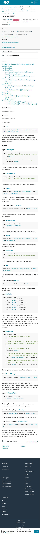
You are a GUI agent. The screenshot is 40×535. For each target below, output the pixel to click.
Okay (36, 531)
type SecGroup (6, 94)
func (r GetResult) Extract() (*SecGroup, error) (18, 90)
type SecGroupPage (8, 100)
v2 (27, 11)
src (18, 9)
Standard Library (6, 481)
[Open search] (32, 2)
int (13, 304)
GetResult (9, 250)
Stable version (21, 34)
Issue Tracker (28, 486)
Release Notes (29, 489)
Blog (26, 483)
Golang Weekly (6, 514)
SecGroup (30, 209)
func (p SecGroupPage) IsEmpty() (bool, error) (18, 102)
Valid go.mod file (8, 31)
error (33, 284)
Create (8, 188)
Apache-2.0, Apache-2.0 (13, 22)
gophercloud (5, 11)
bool (27, 413)
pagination (11, 131)
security (4, 13)
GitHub (4, 503)
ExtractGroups (11, 374)
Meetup (4, 511)
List (7, 126)
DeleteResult (10, 220)
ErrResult (17, 225)
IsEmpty (21, 410)
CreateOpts (10, 150)
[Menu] (20, 51)
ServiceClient (25, 130)
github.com (24, 9)
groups (10, 13)
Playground (28, 466)
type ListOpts (6, 92)
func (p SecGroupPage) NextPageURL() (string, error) (21, 104)
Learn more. (9, 533)
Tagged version (7, 34)
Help (26, 474)
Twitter (3, 501)
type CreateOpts (7, 68)
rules (13, 357)
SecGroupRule (20, 357)
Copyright (20, 520)
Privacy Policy (20, 525)
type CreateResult (7, 70)
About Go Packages (7, 486)
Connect (5, 498)
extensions (33, 11)
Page (29, 377)
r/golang (4, 508)
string (11, 156)
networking (21, 11)
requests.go (5, 446)
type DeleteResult (7, 78)
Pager (17, 131)
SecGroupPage (11, 393)
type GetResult (6, 84)
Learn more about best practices (10, 37)
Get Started (29, 463)
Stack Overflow (29, 471)
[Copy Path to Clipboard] (13, 13)
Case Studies (5, 469)
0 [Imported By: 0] (6, 24)
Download (27, 481)
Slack (3, 506)
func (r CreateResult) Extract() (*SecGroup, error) (19, 76)
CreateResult (10, 173)
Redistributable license (24, 31)
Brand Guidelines (29, 491)
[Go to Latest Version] (16, 19)
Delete (8, 235)
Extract (19, 205)
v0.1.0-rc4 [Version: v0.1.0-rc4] (7, 19)
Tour (26, 469)
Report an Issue (20, 527)
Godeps (4, 9)
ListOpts (9, 294)
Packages (5, 478)
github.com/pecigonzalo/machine (23, 7)
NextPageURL (23, 421)
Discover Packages (7, 7)
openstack (13, 11)
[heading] (7, 2)
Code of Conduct (29, 494)
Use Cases (5, 466)
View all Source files (31, 441)
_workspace (11, 9)
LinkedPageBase (18, 398)
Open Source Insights (8, 47)
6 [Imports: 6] (25, 22)
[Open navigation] (36, 2)
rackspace (32, 9)
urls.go (23, 446)
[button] (2, 31)
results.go (5, 448)
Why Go (4, 463)
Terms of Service (20, 522)
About (27, 478)
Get (7, 265)
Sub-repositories (6, 483)
